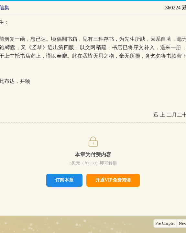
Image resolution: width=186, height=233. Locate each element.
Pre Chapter (165, 223)
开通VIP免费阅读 (112, 180)
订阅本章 (64, 180)
